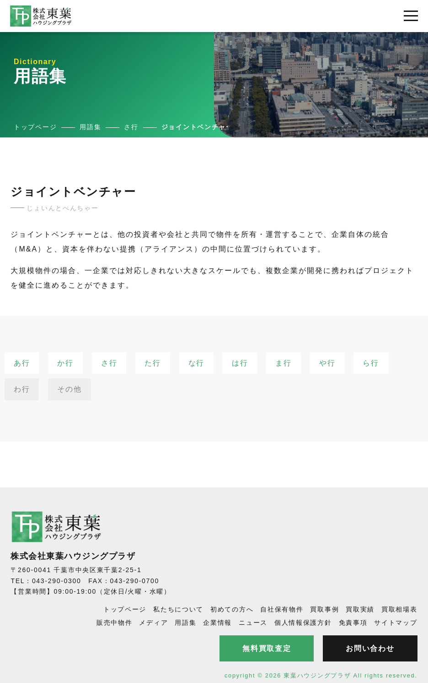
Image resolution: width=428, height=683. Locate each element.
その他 (69, 389)
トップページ (124, 609)
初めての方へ (231, 609)
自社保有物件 (281, 609)
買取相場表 (399, 609)
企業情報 (217, 622)
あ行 (22, 363)
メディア (153, 622)
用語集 (185, 622)
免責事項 (353, 622)
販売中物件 (114, 622)
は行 (240, 363)
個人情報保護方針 (303, 622)
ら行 (371, 363)
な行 (196, 363)
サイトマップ (395, 622)
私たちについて (178, 609)
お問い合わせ (370, 648)
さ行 (109, 363)
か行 (65, 363)
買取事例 (324, 609)
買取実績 (360, 609)
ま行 (283, 363)
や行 (327, 363)
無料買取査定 (266, 648)
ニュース (253, 622)
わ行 (22, 389)
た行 (152, 363)
